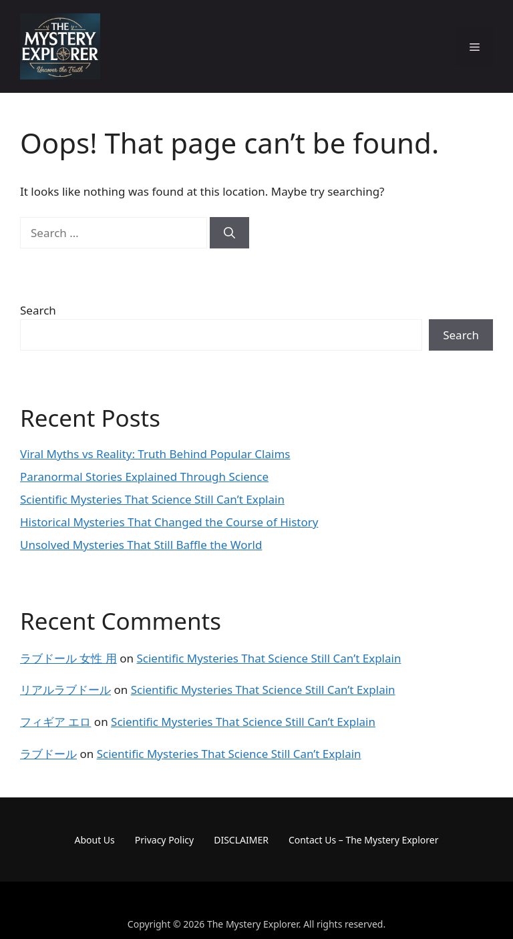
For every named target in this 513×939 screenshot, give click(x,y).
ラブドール (48, 753)
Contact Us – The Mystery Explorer (364, 839)
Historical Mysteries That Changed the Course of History (169, 522)
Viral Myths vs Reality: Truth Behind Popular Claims (155, 453)
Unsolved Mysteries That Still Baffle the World (141, 544)
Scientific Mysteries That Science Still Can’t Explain (152, 499)
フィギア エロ (55, 721)
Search (38, 310)
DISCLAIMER (241, 839)
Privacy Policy (164, 839)
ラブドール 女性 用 (68, 658)
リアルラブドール (65, 689)
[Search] (229, 233)
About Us (95, 839)
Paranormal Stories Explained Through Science (144, 476)
